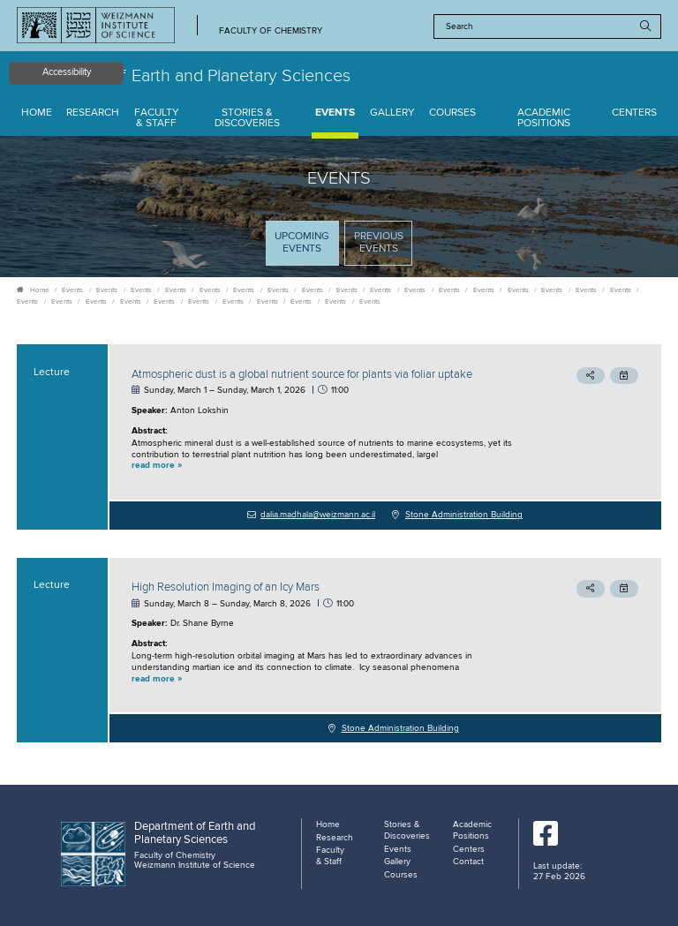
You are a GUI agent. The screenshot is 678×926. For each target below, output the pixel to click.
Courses (452, 113)
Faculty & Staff (156, 119)
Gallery (392, 113)
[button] (325, 466)
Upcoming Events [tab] (306, 247)
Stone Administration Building (464, 514)
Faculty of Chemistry (270, 31)
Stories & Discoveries (247, 119)
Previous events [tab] (378, 242)
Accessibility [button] (66, 72)
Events (335, 113)
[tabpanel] (339, 543)
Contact (468, 861)
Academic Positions (543, 119)
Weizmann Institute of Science (194, 865)
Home (36, 113)
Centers (634, 113)
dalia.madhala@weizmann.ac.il (317, 514)
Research (92, 113)
